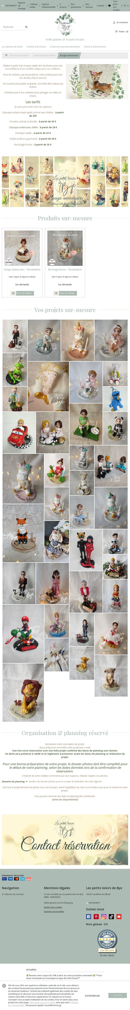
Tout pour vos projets (16, 55)
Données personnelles (54, 911)
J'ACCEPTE (117, 995)
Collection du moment (13, 894)
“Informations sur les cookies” (42, 1002)
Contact (100, 5)
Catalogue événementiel (44, 55)
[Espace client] (120, 22)
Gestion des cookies (53, 907)
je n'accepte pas (92, 995)
